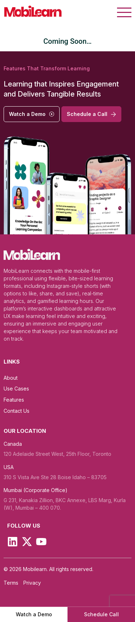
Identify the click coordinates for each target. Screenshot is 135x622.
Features (14, 400)
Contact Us (16, 411)
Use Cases (16, 388)
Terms (11, 583)
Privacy (32, 583)
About (11, 378)
